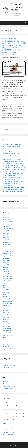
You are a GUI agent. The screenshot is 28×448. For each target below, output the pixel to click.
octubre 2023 (7, 281)
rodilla (23, 120)
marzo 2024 (6, 269)
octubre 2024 (7, 253)
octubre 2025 (7, 226)
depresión (10, 115)
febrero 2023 (7, 299)
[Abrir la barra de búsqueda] (26, 23)
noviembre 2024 (8, 251)
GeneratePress (14, 445)
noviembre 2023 (8, 278)
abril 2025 (6, 240)
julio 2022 (6, 312)
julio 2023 (6, 287)
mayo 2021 (6, 344)
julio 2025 (6, 233)
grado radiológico (7, 120)
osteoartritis (17, 120)
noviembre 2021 (8, 330)
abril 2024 (6, 267)
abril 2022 (6, 319)
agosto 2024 (6, 258)
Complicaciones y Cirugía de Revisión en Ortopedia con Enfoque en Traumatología (14, 183)
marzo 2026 (6, 217)
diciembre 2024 (7, 249)
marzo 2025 (6, 242)
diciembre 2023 (7, 276)
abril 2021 (6, 346)
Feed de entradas (8, 384)
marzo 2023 (6, 296)
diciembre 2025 (7, 222)
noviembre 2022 (8, 303)
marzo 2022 (6, 321)
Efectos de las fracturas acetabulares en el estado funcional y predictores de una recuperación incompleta (14, 189)
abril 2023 (6, 294)
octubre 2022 (7, 305)
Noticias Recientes (8, 432)
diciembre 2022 (7, 301)
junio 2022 (6, 315)
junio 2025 (6, 235)
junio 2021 (6, 342)
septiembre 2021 (8, 335)
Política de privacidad (9, 434)
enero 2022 (6, 326)
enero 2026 (6, 219)
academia (7, 104)
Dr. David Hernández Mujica (17, 7)
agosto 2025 (6, 231)
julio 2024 (6, 260)
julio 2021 (6, 340)
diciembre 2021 (7, 328)
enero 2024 (6, 274)
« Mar (4, 423)
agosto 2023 (6, 285)
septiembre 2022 (8, 308)
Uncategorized (7, 367)
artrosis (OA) (11, 113)
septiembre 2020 (8, 349)
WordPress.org (7, 388)
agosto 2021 (6, 337)
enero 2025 (6, 247)
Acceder (5, 381)
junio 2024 (6, 262)
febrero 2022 (7, 324)
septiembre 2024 (8, 256)
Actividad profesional (16, 104)
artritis (12, 106)
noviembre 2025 (8, 224)
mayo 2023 (6, 292)
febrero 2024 (7, 272)
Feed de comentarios (9, 386)
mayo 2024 (6, 265)
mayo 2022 (6, 317)
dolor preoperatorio (17, 117)
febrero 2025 (7, 244)
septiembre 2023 (8, 283)
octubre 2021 (7, 333)
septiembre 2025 (8, 228)
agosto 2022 (6, 310)
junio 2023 (6, 290)
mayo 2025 (6, 237)
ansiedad (6, 106)
